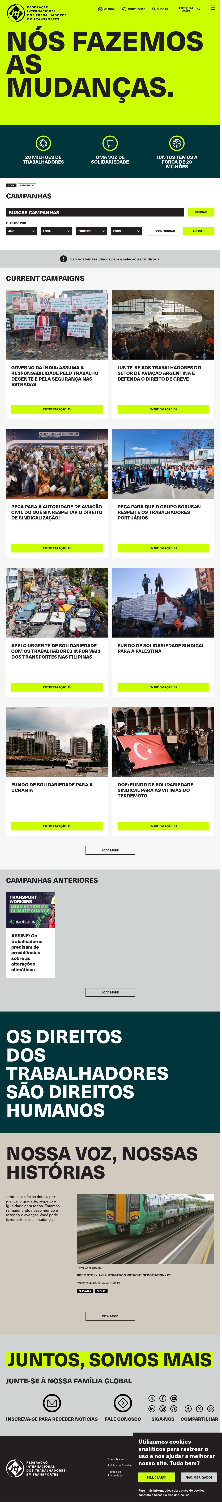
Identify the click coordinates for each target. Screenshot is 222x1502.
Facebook (162, 1398)
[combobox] (21, 231)
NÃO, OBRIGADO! (198, 1477)
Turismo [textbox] (84, 231)
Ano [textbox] (11, 231)
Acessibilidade (117, 1459)
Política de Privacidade (115, 1473)
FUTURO (101, 1290)
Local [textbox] (47, 231)
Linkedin (152, 1408)
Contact (123, 1405)
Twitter (152, 1398)
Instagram (162, 1408)
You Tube (174, 1398)
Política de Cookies (120, 1465)
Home (11, 185)
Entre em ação (186, 9)
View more (110, 1316)
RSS (174, 1408)
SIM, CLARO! (156, 1477)
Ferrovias (85, 1290)
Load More (110, 850)
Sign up (52, 1405)
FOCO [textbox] (117, 231)
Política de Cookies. (176, 1495)
